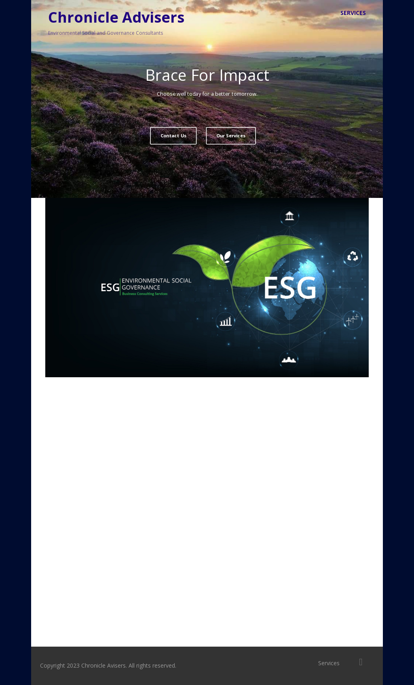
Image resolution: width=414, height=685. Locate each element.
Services (353, 13)
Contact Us (173, 135)
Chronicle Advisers (116, 17)
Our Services (230, 135)
